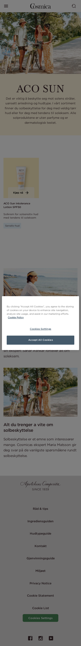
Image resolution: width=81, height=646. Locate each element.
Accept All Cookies (40, 339)
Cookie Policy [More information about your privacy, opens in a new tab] (16, 317)
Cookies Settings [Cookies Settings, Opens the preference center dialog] (40, 328)
